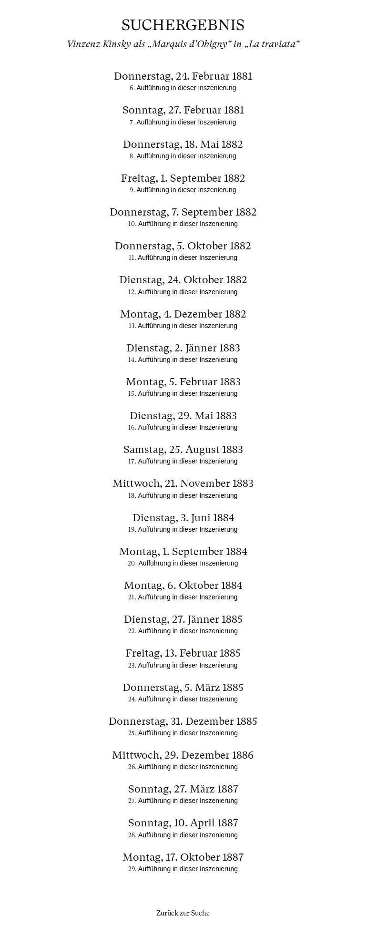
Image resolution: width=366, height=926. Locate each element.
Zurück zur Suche (183, 913)
